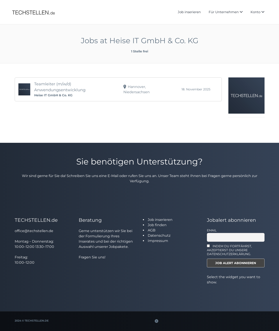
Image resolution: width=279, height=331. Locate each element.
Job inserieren (189, 12)
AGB (151, 230)
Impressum (158, 241)
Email (212, 230)
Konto (255, 12)
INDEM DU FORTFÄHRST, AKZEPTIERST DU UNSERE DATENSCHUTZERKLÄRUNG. (229, 250)
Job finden (157, 225)
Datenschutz (159, 235)
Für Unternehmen (224, 12)
